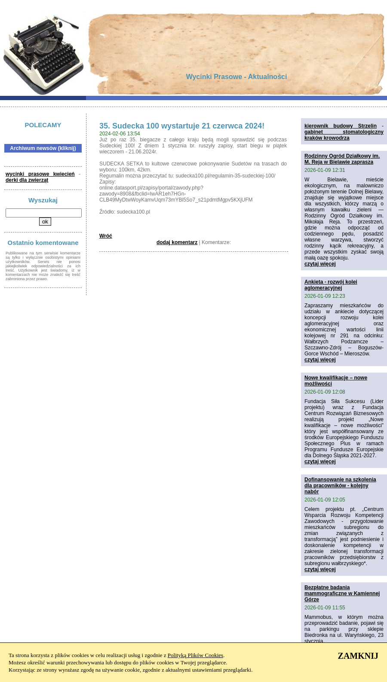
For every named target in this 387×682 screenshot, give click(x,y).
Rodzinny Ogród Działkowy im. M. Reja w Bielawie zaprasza (342, 159)
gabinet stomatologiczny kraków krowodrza (344, 135)
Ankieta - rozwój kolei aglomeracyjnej (330, 285)
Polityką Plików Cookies (195, 655)
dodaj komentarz (177, 242)
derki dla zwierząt (27, 180)
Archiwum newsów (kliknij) (43, 148)
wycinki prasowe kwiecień (40, 174)
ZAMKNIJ (358, 656)
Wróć (105, 236)
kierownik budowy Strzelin (340, 126)
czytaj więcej (320, 264)
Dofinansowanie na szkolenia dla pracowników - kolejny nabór (340, 486)
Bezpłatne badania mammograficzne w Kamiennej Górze (342, 593)
